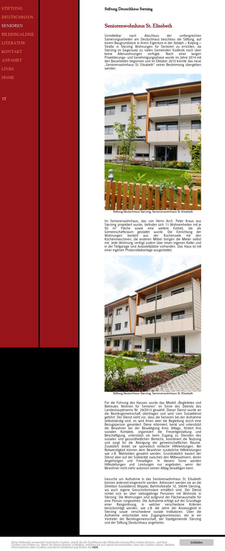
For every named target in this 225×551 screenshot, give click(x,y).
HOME (8, 78)
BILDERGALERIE (18, 35)
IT (4, 99)
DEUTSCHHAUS (17, 18)
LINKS (8, 69)
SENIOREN (12, 26)
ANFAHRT (12, 61)
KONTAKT (12, 52)
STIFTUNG (12, 9)
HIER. (95, 547)
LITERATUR (13, 43)
